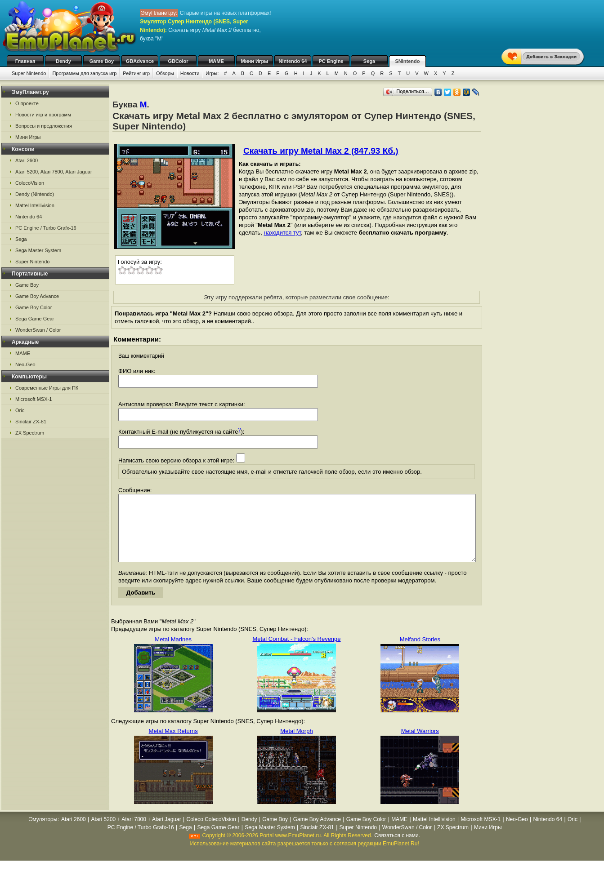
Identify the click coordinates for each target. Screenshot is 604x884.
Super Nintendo (29, 73)
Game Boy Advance (37, 296)
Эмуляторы (43, 833)
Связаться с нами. (397, 849)
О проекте (27, 103)
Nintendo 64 (293, 61)
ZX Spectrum (29, 432)
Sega (369, 61)
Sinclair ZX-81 (30, 421)
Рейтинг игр (136, 73)
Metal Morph (296, 744)
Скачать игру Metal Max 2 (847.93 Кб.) (320, 150)
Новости (190, 73)
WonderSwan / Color (38, 330)
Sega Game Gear (34, 318)
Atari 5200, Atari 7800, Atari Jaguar (53, 171)
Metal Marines (173, 652)
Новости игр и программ (43, 114)
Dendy (63, 61)
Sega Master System (38, 250)
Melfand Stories (420, 652)
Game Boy (101, 61)
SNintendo (407, 61)
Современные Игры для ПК (46, 388)
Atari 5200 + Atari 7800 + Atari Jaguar (136, 833)
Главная (25, 61)
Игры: (212, 73)
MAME (216, 61)
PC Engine (330, 61)
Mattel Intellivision (34, 205)
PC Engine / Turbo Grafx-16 (45, 228)
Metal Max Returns (173, 744)
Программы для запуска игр (84, 73)
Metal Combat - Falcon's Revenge (296, 652)
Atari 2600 (26, 160)
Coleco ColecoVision (211, 833)
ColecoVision (29, 183)
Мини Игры (254, 61)
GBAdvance (140, 61)
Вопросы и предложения (43, 126)
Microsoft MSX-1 (33, 399)
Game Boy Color (33, 307)
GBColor (178, 61)
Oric (19, 410)
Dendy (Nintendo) (34, 194)
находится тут (282, 232)
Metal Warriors (420, 744)
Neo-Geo (25, 364)
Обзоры (165, 73)
